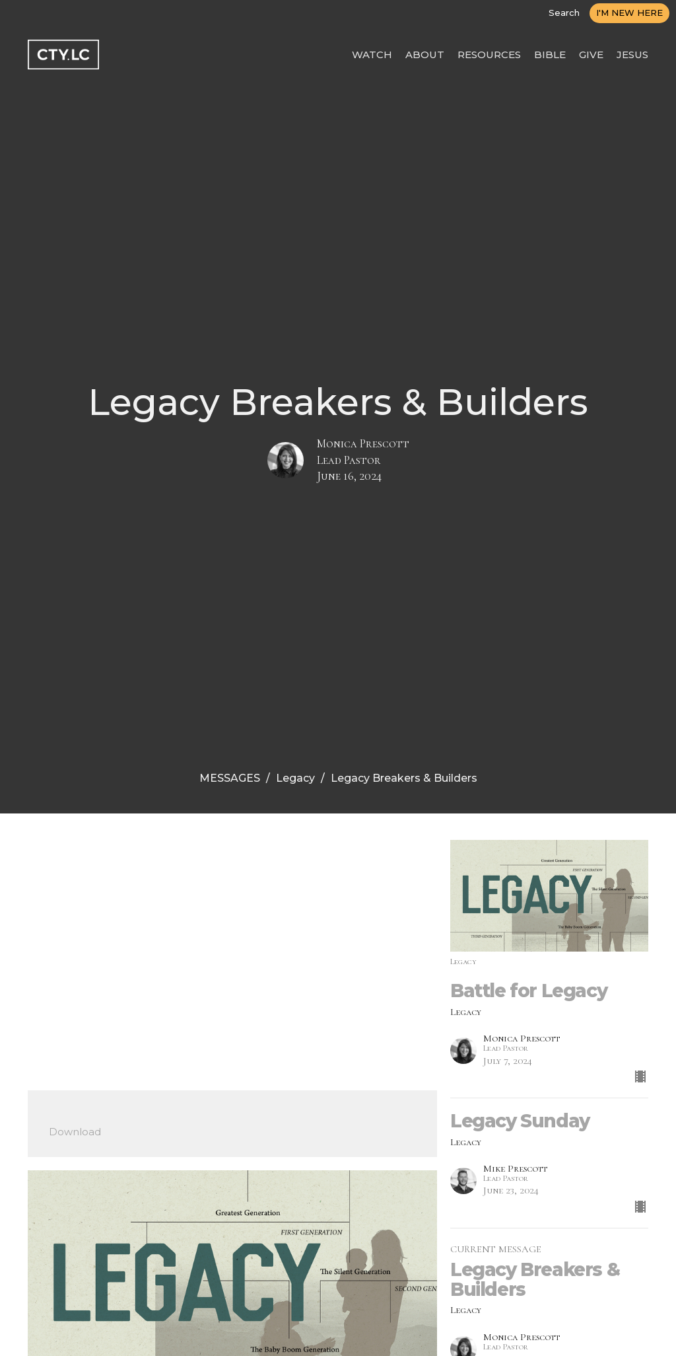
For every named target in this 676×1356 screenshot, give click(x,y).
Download (75, 1131)
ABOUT (424, 54)
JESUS (632, 54)
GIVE (591, 54)
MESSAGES (229, 778)
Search (564, 12)
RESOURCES (489, 54)
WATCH (372, 54)
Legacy (295, 778)
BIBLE (550, 54)
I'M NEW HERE (629, 12)
